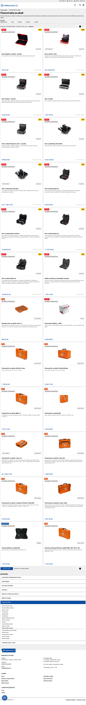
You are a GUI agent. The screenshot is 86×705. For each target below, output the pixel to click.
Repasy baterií (4, 680)
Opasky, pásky (5, 614)
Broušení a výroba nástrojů (7, 678)
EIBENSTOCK (4, 22)
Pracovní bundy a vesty (7, 605)
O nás (2, 690)
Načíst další (6, 568)
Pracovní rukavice (6, 620)
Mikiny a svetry (5, 610)
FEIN (12, 22)
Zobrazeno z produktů (8, 26)
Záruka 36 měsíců (48, 680)
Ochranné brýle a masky (7, 634)
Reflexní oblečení (6, 638)
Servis (2, 676)
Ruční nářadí (5, 581)
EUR (65, 0)
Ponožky (4, 622)
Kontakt (82, 0)
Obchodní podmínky (71, 699)
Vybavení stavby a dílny (9, 642)
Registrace (70, 0)
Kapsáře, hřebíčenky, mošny (8, 618)
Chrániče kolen (5, 632)
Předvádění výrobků (48, 676)
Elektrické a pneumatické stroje (11, 577)
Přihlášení (77, 0)
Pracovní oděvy (4, 10)
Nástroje (4, 590)
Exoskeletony (5, 616)
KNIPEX (20, 22)
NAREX (36, 22)
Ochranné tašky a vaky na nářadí (9, 630)
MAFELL (28, 22)
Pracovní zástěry (5, 636)
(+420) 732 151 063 (6, 664)
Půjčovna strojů (5, 683)
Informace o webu (81, 699)
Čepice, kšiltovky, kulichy (7, 624)
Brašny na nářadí (5, 626)
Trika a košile (5, 612)
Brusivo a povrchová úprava (10, 594)
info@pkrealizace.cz (6, 668)
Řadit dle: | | (25, 26)
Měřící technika (6, 598)
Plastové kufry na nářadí (7, 628)
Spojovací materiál (7, 585)
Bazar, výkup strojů (48, 678)
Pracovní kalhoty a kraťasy (8, 607)
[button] (75, 5)
